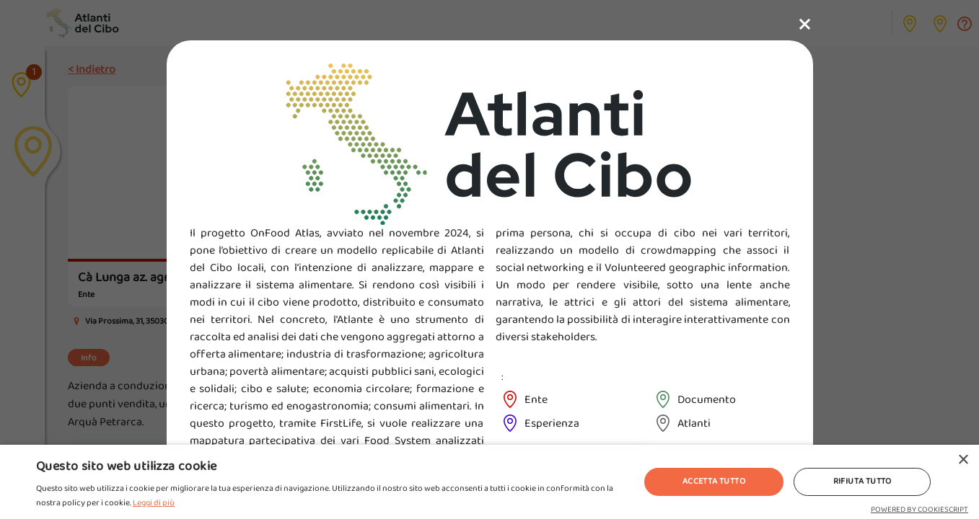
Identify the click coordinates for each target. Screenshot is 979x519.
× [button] (962, 460)
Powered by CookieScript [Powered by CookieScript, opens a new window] (919, 509)
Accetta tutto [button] (713, 481)
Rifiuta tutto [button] (862, 481)
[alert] (489, 482)
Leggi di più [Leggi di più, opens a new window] (154, 503)
